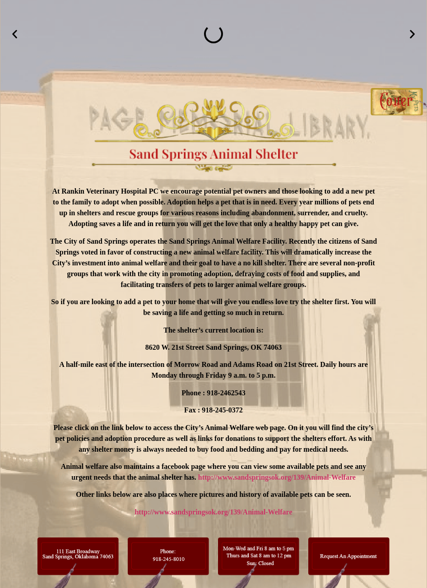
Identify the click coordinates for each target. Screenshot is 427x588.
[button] (14, 34)
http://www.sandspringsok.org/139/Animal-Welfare (277, 477)
